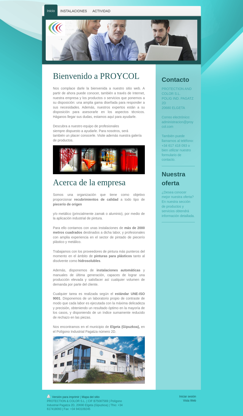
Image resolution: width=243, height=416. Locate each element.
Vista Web (189, 400)
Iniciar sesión (187, 396)
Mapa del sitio (91, 397)
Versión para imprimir (63, 397)
